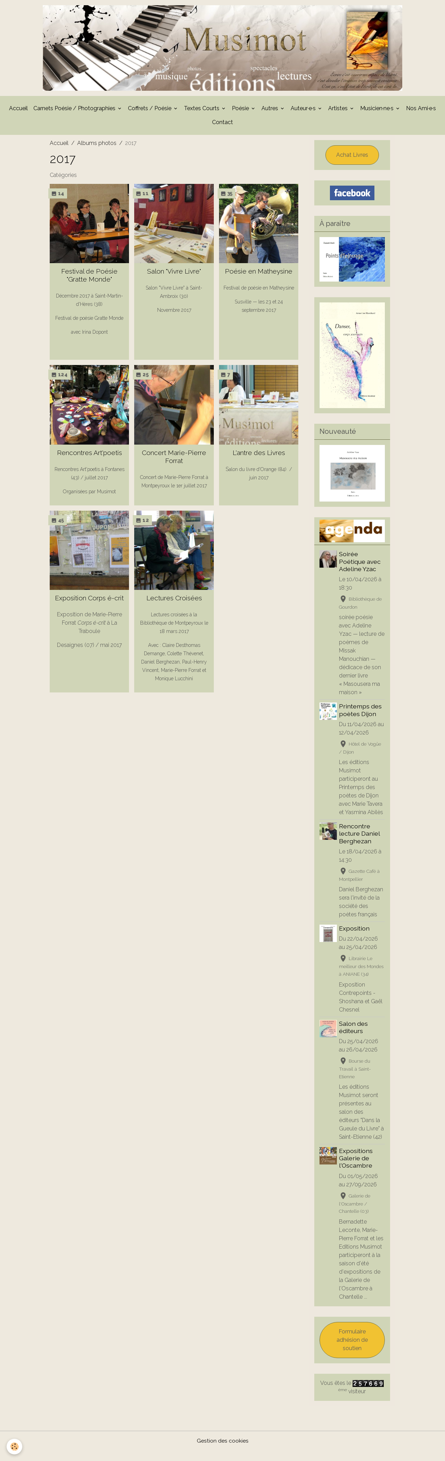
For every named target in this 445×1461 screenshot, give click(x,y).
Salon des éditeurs (354, 1037)
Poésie (241, 110)
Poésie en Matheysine (258, 273)
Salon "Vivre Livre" (174, 273)
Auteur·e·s (304, 110)
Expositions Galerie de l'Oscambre (356, 1169)
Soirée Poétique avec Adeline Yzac (360, 564)
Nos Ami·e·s (421, 110)
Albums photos (96, 145)
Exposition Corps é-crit (89, 600)
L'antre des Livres (259, 454)
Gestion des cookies (223, 1451)
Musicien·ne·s (377, 110)
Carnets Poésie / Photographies (75, 110)
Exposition (355, 939)
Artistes (338, 110)
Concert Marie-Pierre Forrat (174, 458)
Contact (222, 124)
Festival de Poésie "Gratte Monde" (89, 277)
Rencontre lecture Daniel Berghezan (360, 844)
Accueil (18, 110)
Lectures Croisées (174, 600)
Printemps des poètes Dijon (361, 712)
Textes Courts (202, 110)
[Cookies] (15, 1446)
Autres (270, 110)
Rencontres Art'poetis (89, 454)
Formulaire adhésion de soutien (352, 1350)
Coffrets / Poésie (150, 110)
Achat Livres (352, 157)
